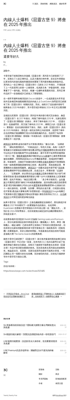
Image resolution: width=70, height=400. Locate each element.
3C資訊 (18, 30)
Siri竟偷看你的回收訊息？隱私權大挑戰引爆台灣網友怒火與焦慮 (29, 326)
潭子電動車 (19, 194)
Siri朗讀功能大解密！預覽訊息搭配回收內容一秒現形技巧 (29, 334)
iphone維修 (44, 155)
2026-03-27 (62, 334)
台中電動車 (44, 149)
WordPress (59, 395)
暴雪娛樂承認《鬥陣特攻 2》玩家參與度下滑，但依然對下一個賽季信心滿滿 (48, 295)
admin (9, 30)
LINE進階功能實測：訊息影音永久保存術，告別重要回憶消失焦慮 (30, 342)
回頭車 (61, 167)
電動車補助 (21, 155)
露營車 (36, 185)
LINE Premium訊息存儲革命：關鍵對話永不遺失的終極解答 (28, 351)
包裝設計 (48, 191)
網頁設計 (7, 144)
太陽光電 (46, 161)
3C (4, 3)
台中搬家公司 (38, 173)
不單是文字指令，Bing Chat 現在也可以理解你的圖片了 (16, 295)
